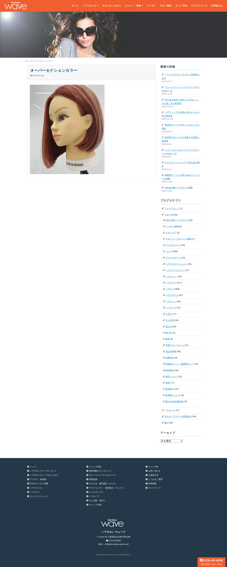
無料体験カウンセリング (100, 471)
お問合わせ (217, 5)
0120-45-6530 (211, 562)
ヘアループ (94, 496)
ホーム (75, 5)
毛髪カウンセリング (175, 345)
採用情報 (152, 483)
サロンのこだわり (111, 5)
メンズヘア (170, 307)
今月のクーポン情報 (39, 483)
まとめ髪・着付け (97, 500)
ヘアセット (170, 301)
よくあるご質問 (155, 479)
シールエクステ (96, 492)
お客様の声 (153, 475)
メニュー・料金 (133, 5)
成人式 (168, 326)
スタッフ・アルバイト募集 (178, 239)
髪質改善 (93, 479)
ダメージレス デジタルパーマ (102, 475)
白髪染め (169, 357)
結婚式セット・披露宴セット (179, 364)
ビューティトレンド (39, 496)
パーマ (168, 251)
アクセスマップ (199, 5)
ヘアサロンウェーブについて (43, 471)
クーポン (151, 5)
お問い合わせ (154, 471)
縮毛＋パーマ (172, 376)
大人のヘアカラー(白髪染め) (178, 416)
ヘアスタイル (90, 5)
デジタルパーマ (173, 245)
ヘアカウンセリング (175, 270)
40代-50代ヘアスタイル (176, 220)
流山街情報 (170, 351)
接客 (167, 339)
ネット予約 (181, 5)
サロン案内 (166, 5)
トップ (33, 467)
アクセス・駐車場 (38, 479)
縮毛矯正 (169, 370)
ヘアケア (169, 289)
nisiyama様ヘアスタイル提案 (179, 187)
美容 (167, 382)
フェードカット (171, 208)
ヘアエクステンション (176, 264)
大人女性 (169, 320)
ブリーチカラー (173, 257)
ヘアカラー (170, 282)
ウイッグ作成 (95, 505)
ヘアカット (170, 276)
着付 (166, 422)
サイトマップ (154, 488)
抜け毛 (168, 332)
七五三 (168, 314)
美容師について (173, 395)
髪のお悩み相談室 (174, 401)
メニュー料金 (95, 467)
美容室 (168, 389)
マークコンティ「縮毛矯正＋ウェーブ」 (107, 488)
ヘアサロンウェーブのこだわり (44, 475)
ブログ (167, 214)
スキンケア (170, 232)
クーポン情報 (172, 226)
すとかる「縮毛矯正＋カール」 (103, 483)
